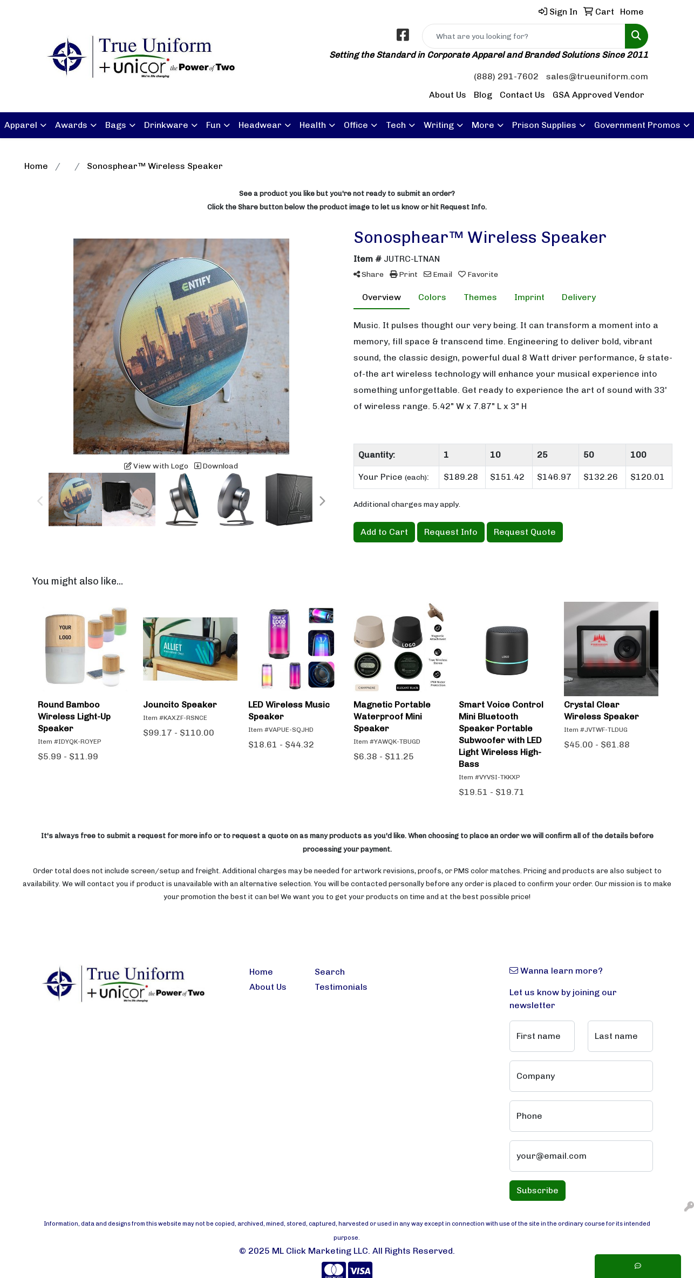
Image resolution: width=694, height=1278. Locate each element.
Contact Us (522, 95)
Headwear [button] (260, 125)
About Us (447, 95)
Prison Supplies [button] (544, 125)
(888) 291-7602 (506, 76)
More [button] (483, 125)
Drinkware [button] (166, 125)
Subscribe (537, 1190)
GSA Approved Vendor (598, 95)
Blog (483, 95)
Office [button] (356, 125)
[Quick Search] (523, 36)
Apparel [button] (20, 125)
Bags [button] (115, 125)
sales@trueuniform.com (597, 76)
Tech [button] (396, 125)
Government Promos (637, 125)
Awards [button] (71, 125)
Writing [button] (439, 125)
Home (261, 972)
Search (330, 972)
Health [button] (313, 125)
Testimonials (341, 987)
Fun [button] (213, 125)
